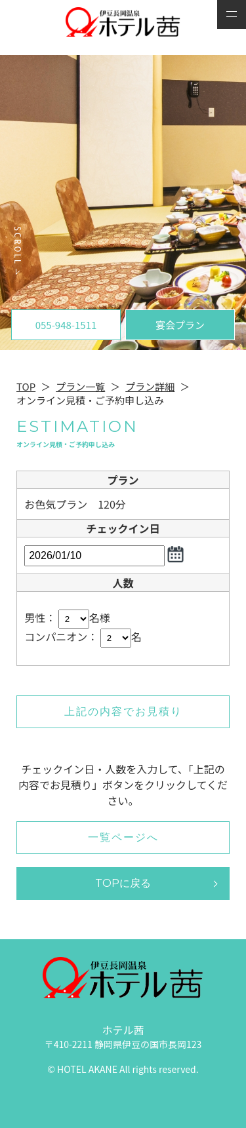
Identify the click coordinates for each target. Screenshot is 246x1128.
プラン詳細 (149, 386)
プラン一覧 (80, 386)
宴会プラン (180, 325)
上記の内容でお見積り (123, 711)
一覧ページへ (123, 837)
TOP (25, 386)
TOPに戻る (123, 883)
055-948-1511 (66, 325)
